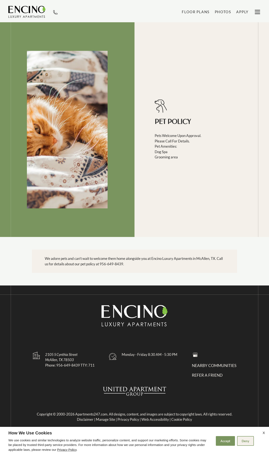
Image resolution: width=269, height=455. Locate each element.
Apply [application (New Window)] (242, 12)
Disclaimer (85, 419)
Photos (223, 12)
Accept (225, 441)
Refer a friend (207, 375)
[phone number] (55, 11)
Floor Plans (196, 12)
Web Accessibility (155, 419)
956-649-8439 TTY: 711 (75, 365)
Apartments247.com (91, 414)
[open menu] (257, 12)
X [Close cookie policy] (264, 433)
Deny (245, 441)
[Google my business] (195, 354)
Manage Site (105, 419)
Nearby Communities (214, 365)
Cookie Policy (181, 419)
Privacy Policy (128, 419)
